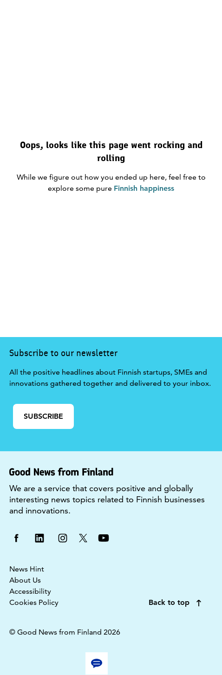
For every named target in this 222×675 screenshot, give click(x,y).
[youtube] (104, 537)
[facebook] (16, 537)
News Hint (26, 569)
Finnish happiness (144, 188)
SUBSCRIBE (43, 416)
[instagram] (63, 537)
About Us (25, 580)
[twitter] (83, 537)
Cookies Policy (34, 602)
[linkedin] (39, 537)
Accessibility (30, 591)
